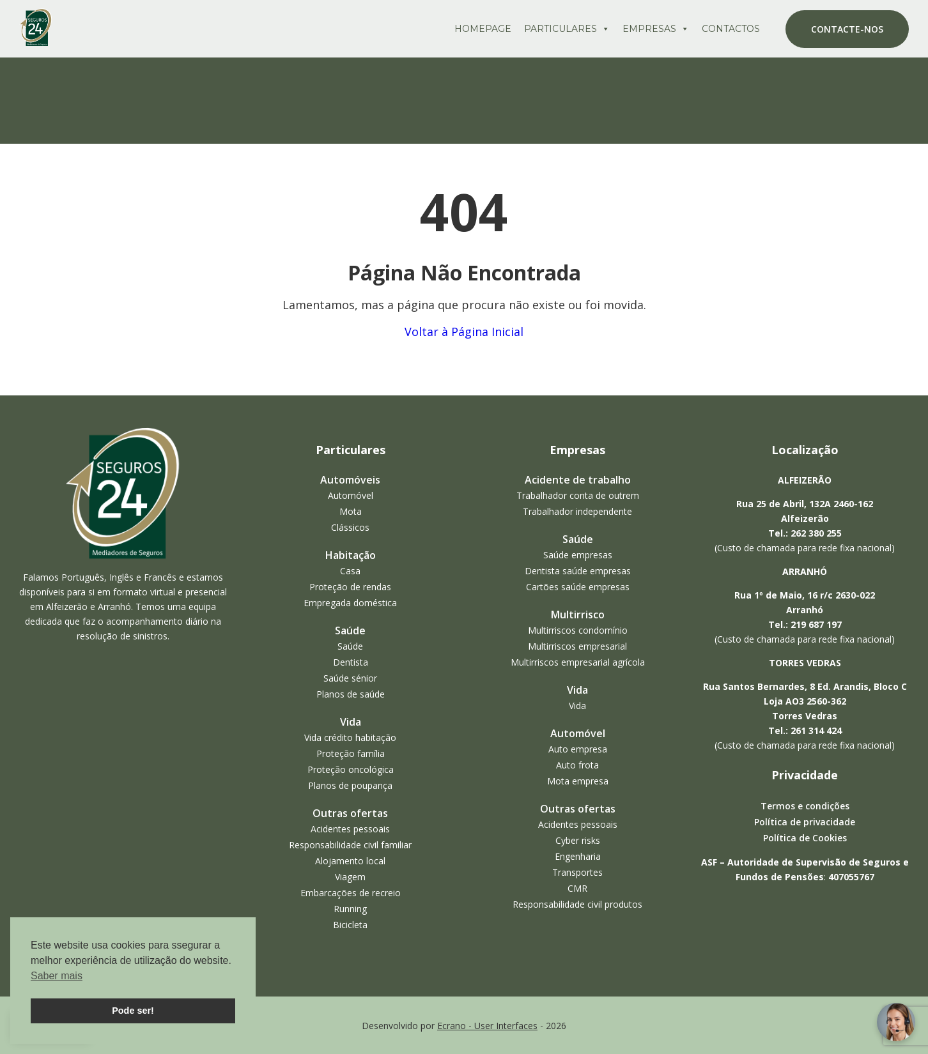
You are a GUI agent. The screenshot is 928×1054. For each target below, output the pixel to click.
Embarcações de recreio (350, 893)
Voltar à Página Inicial (464, 331)
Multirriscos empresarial (577, 646)
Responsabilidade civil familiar (350, 845)
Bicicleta (350, 925)
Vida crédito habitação (350, 737)
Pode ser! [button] (133, 1010)
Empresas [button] (656, 29)
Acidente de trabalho (578, 480)
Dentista (350, 662)
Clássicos (350, 527)
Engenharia (578, 856)
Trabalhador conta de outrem (577, 495)
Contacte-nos (847, 29)
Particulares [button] (567, 29)
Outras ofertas (350, 813)
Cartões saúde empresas (578, 587)
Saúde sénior (350, 678)
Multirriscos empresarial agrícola (578, 662)
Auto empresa (577, 749)
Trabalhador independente (577, 511)
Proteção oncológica (350, 769)
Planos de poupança (350, 785)
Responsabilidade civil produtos (577, 904)
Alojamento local (350, 861)
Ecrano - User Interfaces (487, 1026)
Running (350, 909)
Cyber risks (577, 840)
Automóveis (350, 480)
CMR (577, 888)
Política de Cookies (805, 838)
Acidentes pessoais (350, 829)
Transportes (577, 872)
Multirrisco (578, 614)
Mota (350, 511)
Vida (350, 722)
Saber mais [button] (56, 975)
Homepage (482, 28)
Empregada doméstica (350, 603)
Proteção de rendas (350, 587)
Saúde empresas (577, 555)
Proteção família (350, 753)
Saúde (350, 630)
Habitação (350, 555)
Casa (350, 571)
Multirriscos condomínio (578, 630)
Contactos (731, 28)
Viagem (350, 877)
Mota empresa (577, 781)
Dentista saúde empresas (578, 571)
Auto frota (577, 765)
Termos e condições (805, 806)
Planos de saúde (350, 694)
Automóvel (350, 495)
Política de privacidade (804, 822)
